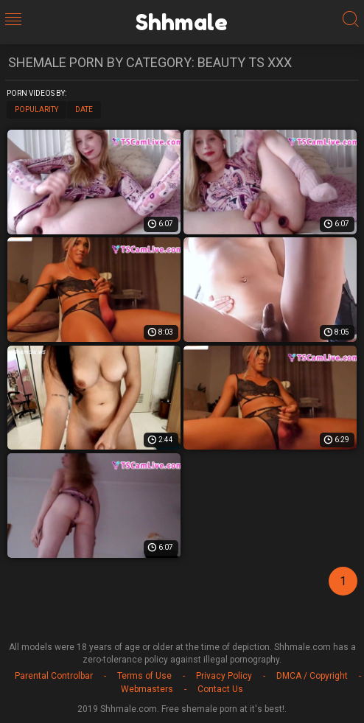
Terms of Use (144, 676)
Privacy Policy (224, 676)
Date (84, 109)
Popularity (36, 109)
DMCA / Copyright (312, 676)
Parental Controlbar (54, 676)
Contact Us (220, 689)
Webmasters (147, 689)
